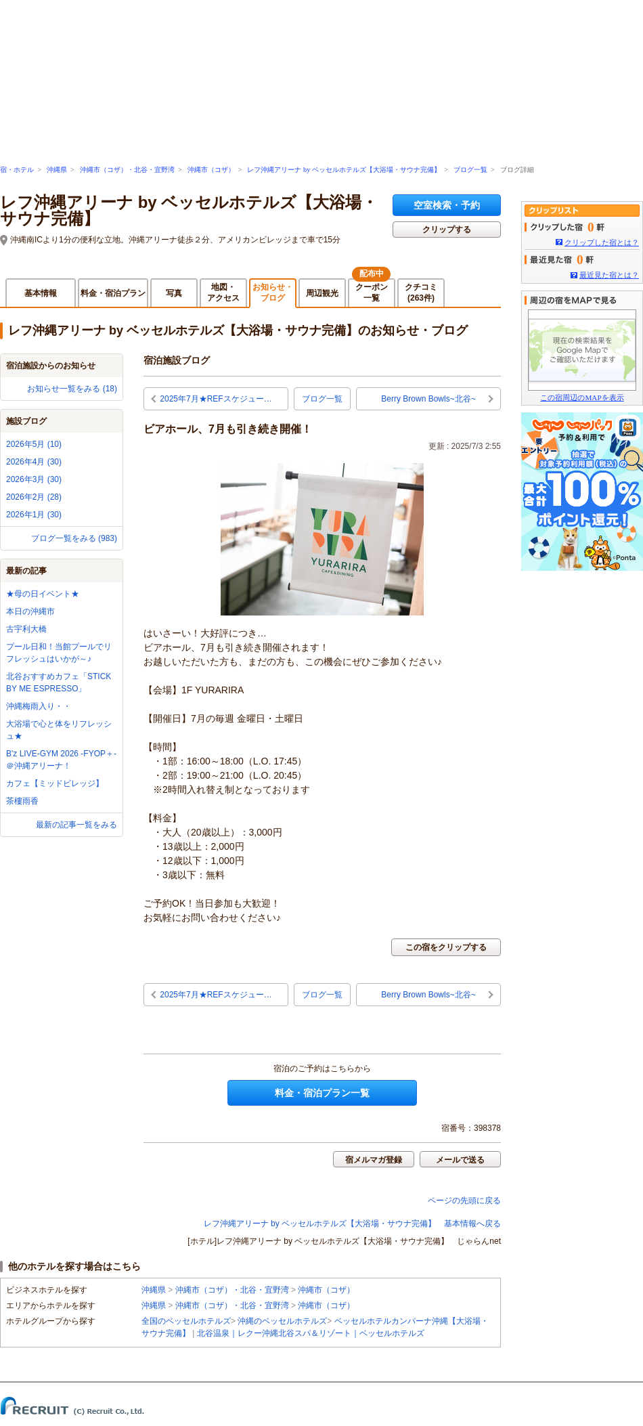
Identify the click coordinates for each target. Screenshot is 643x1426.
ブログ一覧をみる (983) (74, 538)
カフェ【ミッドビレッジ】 (55, 783)
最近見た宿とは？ (609, 275)
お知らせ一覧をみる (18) (72, 388)
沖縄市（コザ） (211, 169)
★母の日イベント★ (42, 594)
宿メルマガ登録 (373, 1160)
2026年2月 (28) (34, 497)
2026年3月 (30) (34, 479)
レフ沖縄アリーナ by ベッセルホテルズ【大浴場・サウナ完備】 (344, 169)
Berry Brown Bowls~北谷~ (428, 399)
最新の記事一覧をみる (76, 824)
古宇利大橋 (26, 629)
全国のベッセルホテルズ (186, 1321)
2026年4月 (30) (34, 462)
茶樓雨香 (22, 801)
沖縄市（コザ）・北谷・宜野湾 (127, 169)
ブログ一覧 (470, 169)
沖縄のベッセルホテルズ (282, 1321)
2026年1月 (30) (34, 514)
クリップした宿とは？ (601, 242)
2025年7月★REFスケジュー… (215, 399)
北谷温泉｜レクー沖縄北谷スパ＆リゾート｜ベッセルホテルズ (310, 1333)
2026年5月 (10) (34, 444)
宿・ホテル (17, 169)
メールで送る (460, 1160)
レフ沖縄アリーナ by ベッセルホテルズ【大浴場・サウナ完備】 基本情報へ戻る (352, 1223)
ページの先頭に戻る (464, 1200)
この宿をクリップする (446, 947)
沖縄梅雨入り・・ (38, 706)
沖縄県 (57, 169)
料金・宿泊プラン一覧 (322, 1092)
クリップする (446, 229)
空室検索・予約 (447, 205)
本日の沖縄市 (30, 611)
